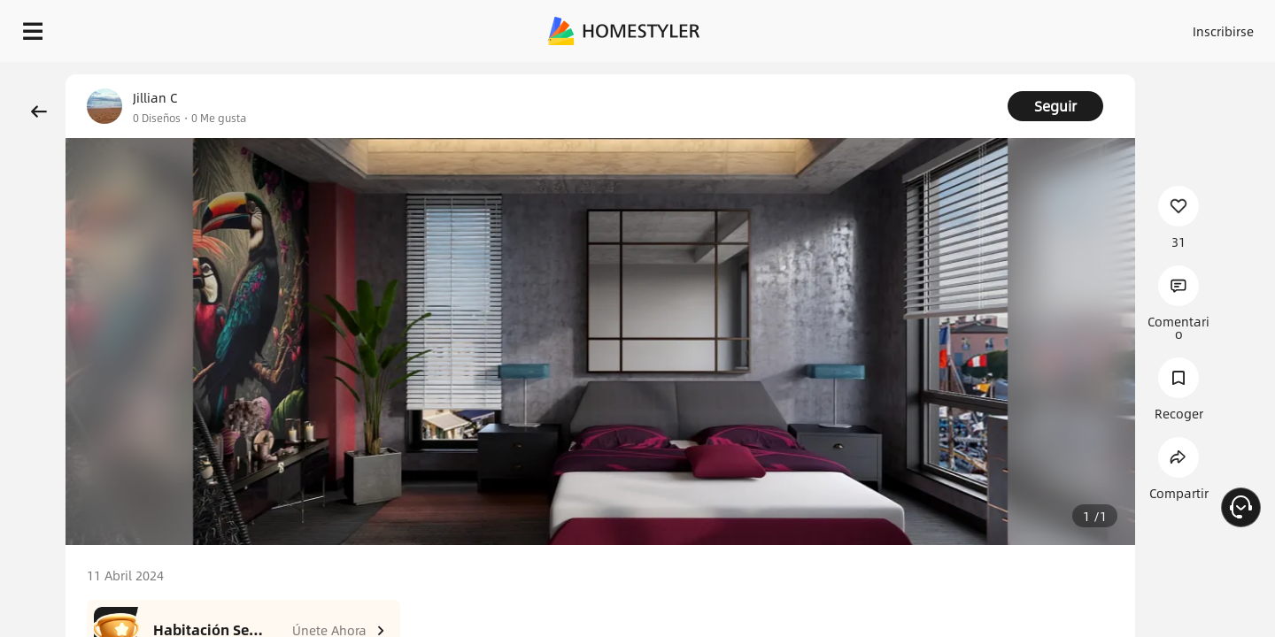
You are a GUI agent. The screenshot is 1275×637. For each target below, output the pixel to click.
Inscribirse (999, 26)
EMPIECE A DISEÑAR (1180, 26)
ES (1063, 26)
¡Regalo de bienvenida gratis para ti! (860, 74)
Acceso (930, 26)
